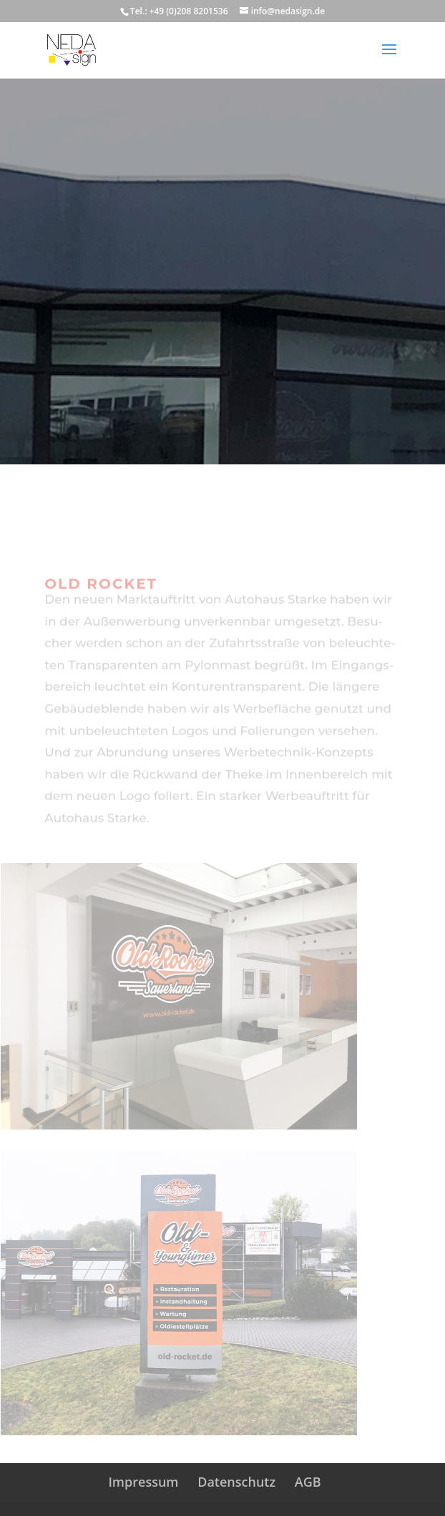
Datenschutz (236, 1481)
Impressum (143, 1481)
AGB (308, 1481)
